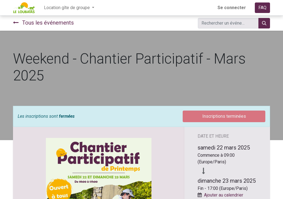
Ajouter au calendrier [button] (223, 195)
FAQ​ (262, 7)
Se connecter (232, 7)
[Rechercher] (264, 23)
